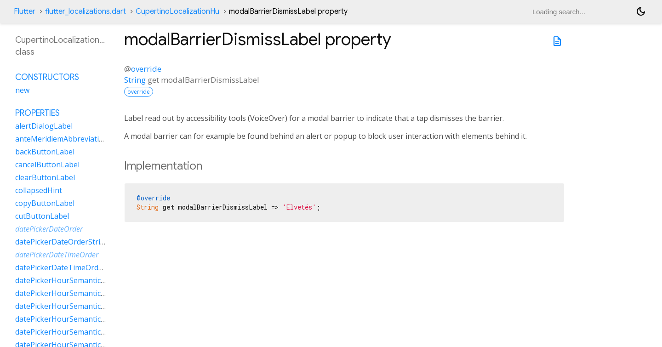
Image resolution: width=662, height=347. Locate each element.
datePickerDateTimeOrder (56, 255)
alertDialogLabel (44, 126)
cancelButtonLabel (47, 164)
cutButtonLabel (42, 216)
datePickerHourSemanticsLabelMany (79, 293)
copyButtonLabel (44, 203)
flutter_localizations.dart (85, 11)
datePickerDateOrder (49, 229)
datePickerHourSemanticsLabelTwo (76, 332)
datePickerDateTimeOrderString (71, 267)
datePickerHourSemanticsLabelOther (79, 319)
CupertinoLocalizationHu (177, 11)
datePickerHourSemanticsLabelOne (76, 306)
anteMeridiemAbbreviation (61, 139)
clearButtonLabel (45, 177)
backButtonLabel (44, 152)
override (146, 68)
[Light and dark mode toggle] (640, 11)
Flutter (24, 11)
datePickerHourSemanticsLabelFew (76, 280)
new (22, 90)
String (135, 79)
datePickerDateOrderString (62, 242)
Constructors (47, 77)
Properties (37, 113)
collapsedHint (38, 190)
